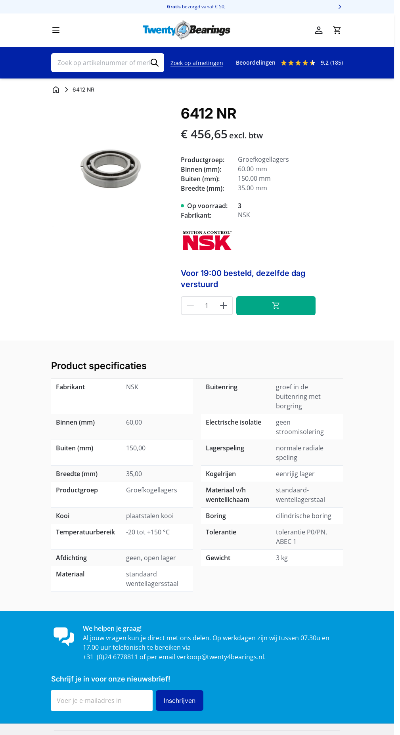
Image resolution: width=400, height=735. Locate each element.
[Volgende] (340, 7)
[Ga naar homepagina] (56, 89)
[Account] (319, 30)
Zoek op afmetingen (196, 63)
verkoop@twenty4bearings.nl (220, 657)
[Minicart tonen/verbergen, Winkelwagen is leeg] (337, 30)
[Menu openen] (56, 30)
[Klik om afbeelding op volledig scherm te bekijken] (112, 166)
